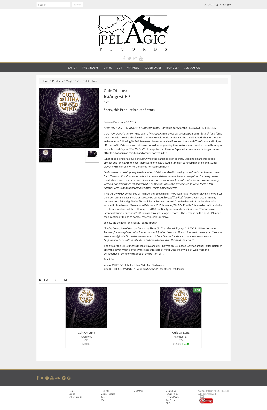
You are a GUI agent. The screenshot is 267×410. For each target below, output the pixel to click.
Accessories (152, 67)
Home (72, 390)
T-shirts (105, 390)
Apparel (133, 67)
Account (211, 4)
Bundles (172, 67)
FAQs (168, 403)
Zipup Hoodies (108, 393)
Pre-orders (90, 67)
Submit (77, 4)
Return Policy (172, 393)
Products (57, 80)
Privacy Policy (172, 397)
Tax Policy (170, 400)
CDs (119, 67)
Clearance (192, 67)
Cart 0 (225, 4)
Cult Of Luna (90, 80)
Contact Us (171, 390)
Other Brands (75, 397)
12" (77, 80)
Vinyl (108, 67)
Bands (72, 67)
